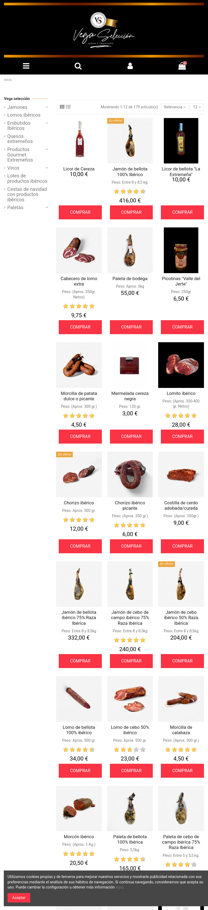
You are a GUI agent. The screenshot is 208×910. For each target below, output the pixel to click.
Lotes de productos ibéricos (27, 178)
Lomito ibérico (181, 393)
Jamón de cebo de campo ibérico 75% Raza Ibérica (130, 617)
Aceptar (19, 897)
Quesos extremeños (20, 139)
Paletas (15, 207)
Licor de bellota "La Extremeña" (181, 171)
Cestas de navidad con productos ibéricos (27, 194)
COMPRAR (80, 212)
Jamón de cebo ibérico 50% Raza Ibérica (181, 617)
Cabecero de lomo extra (79, 281)
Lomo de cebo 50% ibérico (130, 730)
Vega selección (17, 99)
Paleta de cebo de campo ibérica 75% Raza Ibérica (181, 842)
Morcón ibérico (79, 836)
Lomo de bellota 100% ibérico (79, 730)
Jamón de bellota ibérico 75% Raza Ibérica (78, 617)
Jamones (17, 107)
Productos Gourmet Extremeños (20, 155)
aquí (119, 887)
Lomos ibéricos (23, 115)
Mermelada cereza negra (129, 396)
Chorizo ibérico (79, 502)
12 (197, 107)
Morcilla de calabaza (181, 730)
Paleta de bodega (130, 278)
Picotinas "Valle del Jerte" (181, 281)
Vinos (13, 168)
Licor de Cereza (79, 169)
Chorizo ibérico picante (130, 505)
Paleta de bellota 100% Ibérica (130, 839)
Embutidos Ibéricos (18, 125)
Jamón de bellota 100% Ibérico (130, 171)
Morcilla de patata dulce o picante (79, 396)
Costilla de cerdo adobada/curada (181, 505)
